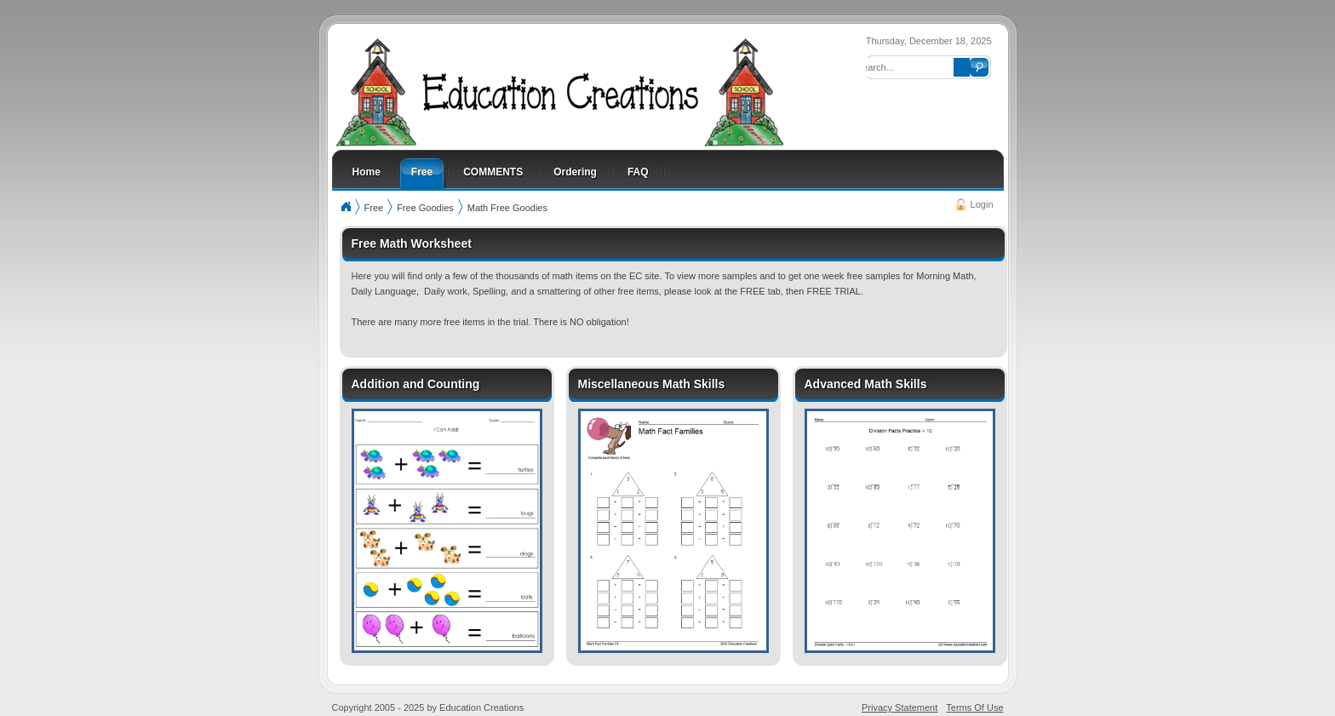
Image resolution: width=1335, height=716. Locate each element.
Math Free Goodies (507, 208)
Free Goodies (425, 208)
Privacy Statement (899, 707)
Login (982, 204)
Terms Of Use (974, 707)
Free (374, 208)
